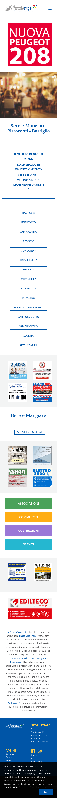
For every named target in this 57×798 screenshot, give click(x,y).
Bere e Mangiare (28, 126)
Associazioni (28, 503)
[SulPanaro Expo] (21, 8)
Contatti (8, 757)
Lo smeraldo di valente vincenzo (28, 167)
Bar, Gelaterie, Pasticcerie (30, 432)
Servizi (28, 544)
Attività (8, 760)
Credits (34, 755)
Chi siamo (9, 754)
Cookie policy (36, 761)
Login (7, 763)
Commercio (28, 517)
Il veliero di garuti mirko (28, 156)
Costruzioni (28, 531)
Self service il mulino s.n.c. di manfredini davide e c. (28, 182)
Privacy (34, 758)
